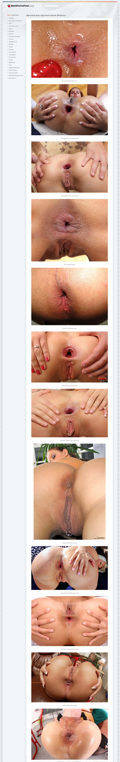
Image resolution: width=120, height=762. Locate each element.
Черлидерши (12, 54)
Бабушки (11, 31)
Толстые (11, 39)
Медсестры (12, 62)
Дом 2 (10, 23)
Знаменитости (13, 41)
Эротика (11, 18)
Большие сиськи (13, 26)
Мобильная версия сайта (16, 75)
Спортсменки (12, 52)
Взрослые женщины (14, 36)
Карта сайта (12, 78)
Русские (11, 49)
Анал (10, 65)
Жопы (10, 28)
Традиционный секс (14, 67)
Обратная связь (13, 73)
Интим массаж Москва (15, 21)
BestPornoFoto (22, 5)
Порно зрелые (13, 70)
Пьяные (11, 34)
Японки (11, 47)
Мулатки (11, 44)
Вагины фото (12, 57)
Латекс (11, 60)
